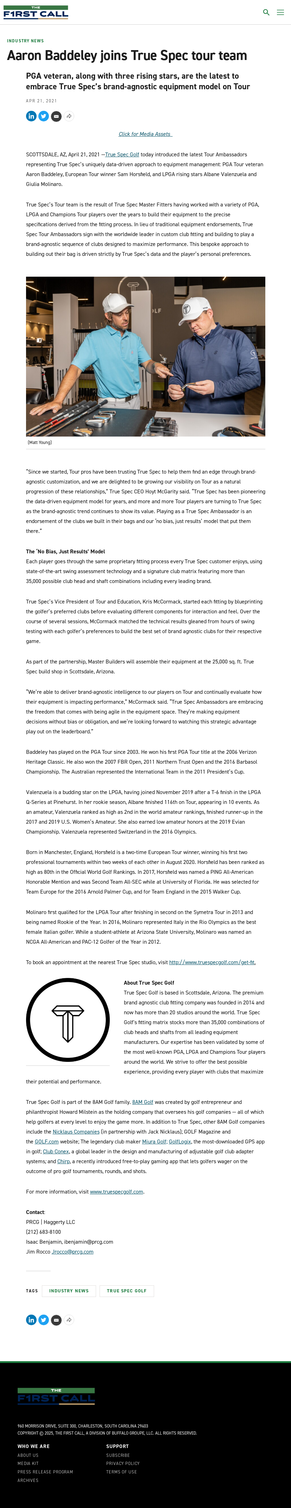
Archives (28, 1480)
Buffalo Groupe (128, 1433)
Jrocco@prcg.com (73, 1251)
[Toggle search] (266, 12)
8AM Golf (142, 1102)
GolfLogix (180, 1141)
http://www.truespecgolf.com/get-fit (211, 962)
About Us (28, 1455)
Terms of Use (121, 1472)
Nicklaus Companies (76, 1131)
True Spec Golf (122, 154)
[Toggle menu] (280, 12)
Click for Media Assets (146, 134)
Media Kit (28, 1463)
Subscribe (118, 1455)
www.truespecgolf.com (116, 1191)
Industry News (25, 41)
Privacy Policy (123, 1463)
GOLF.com (47, 1141)
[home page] (36, 12)
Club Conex (56, 1151)
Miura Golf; (154, 1141)
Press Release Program (45, 1472)
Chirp (63, 1161)
